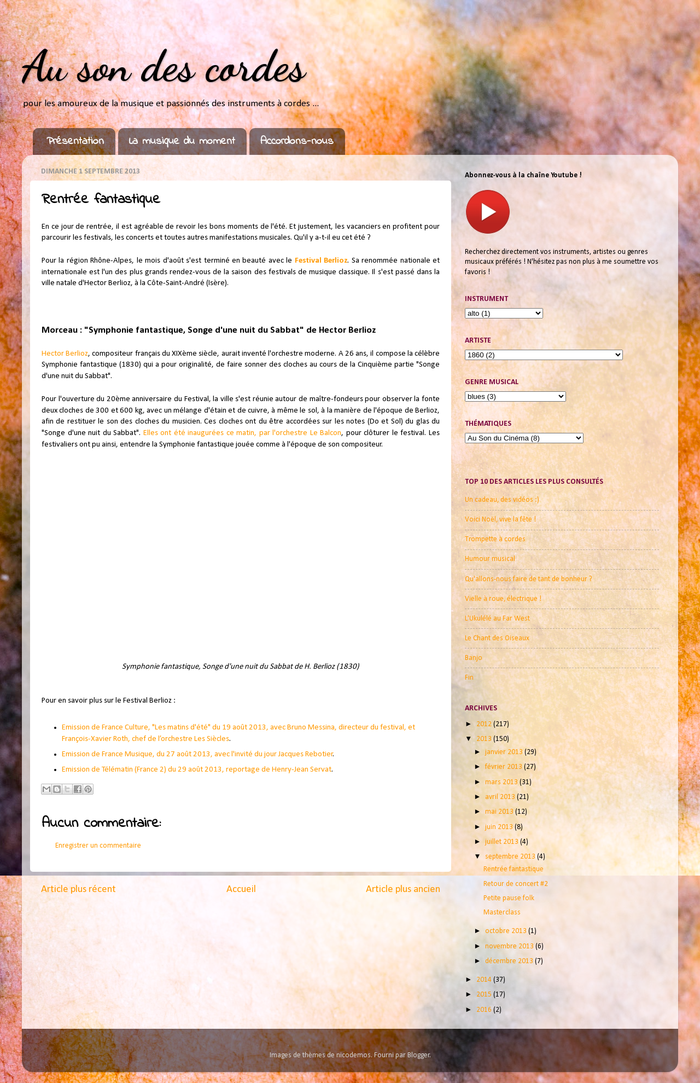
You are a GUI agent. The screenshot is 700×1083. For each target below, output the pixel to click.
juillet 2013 (502, 841)
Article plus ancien (403, 889)
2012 (484, 724)
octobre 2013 (506, 931)
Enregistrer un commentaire (98, 845)
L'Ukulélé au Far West (497, 618)
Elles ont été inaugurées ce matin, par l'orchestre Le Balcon (242, 433)
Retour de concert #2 (515, 884)
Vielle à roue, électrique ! (503, 599)
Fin (469, 677)
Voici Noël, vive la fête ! (500, 519)
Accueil (241, 889)
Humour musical (490, 559)
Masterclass (502, 912)
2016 (484, 1009)
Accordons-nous (297, 141)
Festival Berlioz (321, 261)
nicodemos (353, 1055)
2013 (484, 739)
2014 (484, 979)
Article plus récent (78, 889)
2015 (484, 994)
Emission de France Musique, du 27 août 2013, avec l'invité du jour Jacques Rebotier (197, 754)
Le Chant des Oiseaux (497, 638)
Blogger (418, 1055)
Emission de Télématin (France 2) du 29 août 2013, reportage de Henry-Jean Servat (196, 770)
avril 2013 (501, 797)
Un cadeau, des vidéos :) (502, 499)
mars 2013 (502, 782)
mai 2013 (500, 811)
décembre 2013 (510, 961)
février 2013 (504, 767)
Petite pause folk (508, 898)
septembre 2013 (511, 856)
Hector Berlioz (65, 354)
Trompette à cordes (495, 539)
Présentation (75, 141)
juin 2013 (500, 827)
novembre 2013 (510, 946)
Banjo (473, 658)
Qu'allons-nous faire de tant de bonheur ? (528, 579)
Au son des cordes (163, 65)
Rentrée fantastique (513, 869)
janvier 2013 (504, 752)
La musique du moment (182, 141)
